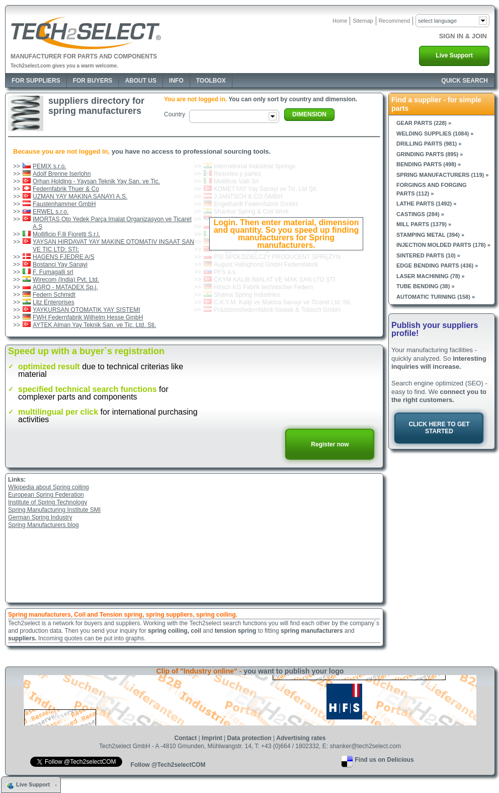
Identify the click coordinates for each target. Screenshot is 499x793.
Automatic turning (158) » (435, 297)
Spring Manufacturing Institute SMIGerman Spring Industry (54, 513)
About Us (140, 80)
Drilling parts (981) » (428, 144)
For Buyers (93, 80)
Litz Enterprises (53, 302)
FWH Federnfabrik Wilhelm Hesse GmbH (88, 317)
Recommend (394, 21)
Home (339, 21)
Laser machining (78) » (430, 276)
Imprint (212, 738)
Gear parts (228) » (423, 123)
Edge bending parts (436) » (437, 265)
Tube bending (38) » (425, 286)
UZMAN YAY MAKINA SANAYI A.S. (80, 196)
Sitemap (363, 21)
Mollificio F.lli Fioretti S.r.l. (66, 234)
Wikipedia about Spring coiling (48, 487)
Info (176, 80)
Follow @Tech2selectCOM (168, 764)
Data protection (249, 738)
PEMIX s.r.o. (49, 166)
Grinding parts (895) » (429, 154)
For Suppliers (36, 80)
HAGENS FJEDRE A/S (64, 256)
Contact (186, 738)
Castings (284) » (420, 214)
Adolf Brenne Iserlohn (62, 173)
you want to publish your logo (293, 671)
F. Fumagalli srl (53, 272)
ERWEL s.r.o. (50, 211)
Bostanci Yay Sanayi (60, 264)
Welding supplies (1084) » (434, 133)
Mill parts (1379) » (423, 224)
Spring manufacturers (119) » (442, 175)
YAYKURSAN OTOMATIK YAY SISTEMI (86, 309)
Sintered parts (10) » (428, 255)
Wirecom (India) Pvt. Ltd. (66, 279)
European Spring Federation (46, 494)
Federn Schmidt (54, 294)
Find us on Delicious (384, 759)
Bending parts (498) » (428, 164)
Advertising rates (300, 738)
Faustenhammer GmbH (64, 204)
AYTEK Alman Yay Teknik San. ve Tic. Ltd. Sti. (94, 324)
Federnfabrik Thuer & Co (66, 188)
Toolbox (211, 80)
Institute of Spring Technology (47, 502)
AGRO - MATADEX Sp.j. (65, 287)
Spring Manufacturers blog (43, 524)
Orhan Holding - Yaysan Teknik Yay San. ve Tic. (96, 181)
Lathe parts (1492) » (426, 204)
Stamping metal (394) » (430, 235)
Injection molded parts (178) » (443, 245)
